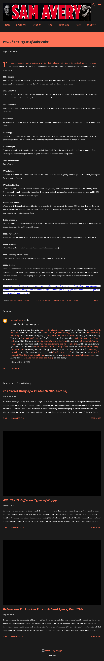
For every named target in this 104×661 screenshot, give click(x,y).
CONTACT (90, 25)
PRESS (76, 25)
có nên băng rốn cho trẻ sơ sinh (52, 341)
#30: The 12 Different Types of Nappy (30, 500)
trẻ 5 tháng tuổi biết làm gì (57, 332)
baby (20, 300)
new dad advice (31, 300)
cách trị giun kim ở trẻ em (52, 330)
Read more (96, 418)
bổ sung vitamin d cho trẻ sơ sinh (59, 335)
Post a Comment (11, 368)
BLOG (48, 25)
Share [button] (95, 300)
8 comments (17, 636)
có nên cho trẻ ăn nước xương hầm (50, 346)
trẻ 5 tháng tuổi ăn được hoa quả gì (37, 357)
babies (13, 300)
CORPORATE (62, 25)
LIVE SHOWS (20, 25)
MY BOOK (35, 25)
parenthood (59, 300)
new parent (46, 300)
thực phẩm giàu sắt (29, 338)
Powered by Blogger (52, 650)
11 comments (17, 418)
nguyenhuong (16, 320)
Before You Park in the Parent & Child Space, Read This (43, 609)
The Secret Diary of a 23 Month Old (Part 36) (35, 391)
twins (75, 300)
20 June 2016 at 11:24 (20, 362)
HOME (5, 25)
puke (69, 300)
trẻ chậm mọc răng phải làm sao (77, 355)
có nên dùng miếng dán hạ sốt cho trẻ (59, 344)
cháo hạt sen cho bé (61, 352)
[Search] (93, 4)
